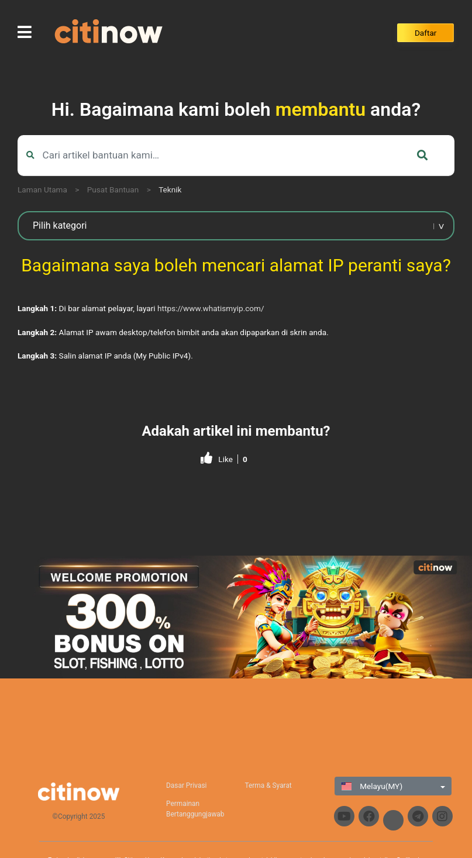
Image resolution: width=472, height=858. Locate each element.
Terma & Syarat (267, 785)
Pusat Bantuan (113, 189)
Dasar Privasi (186, 785)
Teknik (170, 189)
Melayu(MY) (372, 786)
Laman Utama (42, 189)
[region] (236, 617)
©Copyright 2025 (79, 816)
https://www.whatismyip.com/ (210, 308)
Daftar (426, 32)
